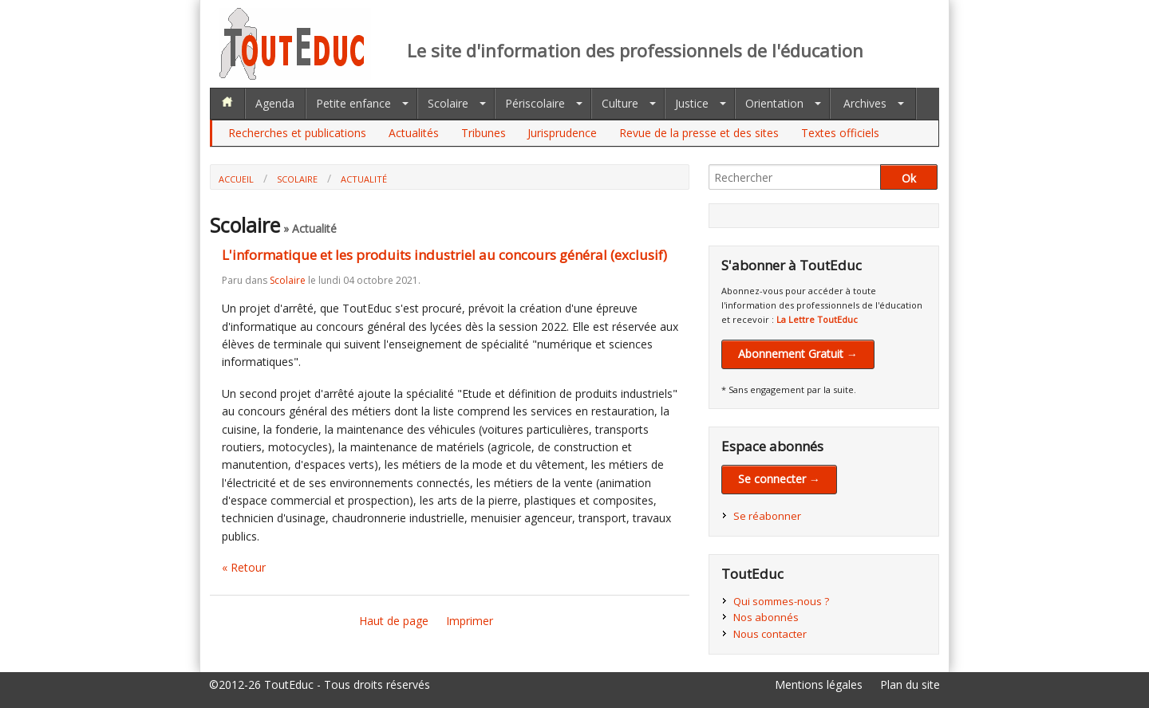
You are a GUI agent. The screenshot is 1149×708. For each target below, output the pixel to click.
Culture (620, 103)
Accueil (236, 179)
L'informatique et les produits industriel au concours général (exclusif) (444, 255)
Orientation (774, 103)
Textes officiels (840, 132)
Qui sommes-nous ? (781, 601)
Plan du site (910, 684)
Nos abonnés (766, 617)
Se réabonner (767, 516)
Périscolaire (535, 103)
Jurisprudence (562, 132)
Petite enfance (353, 103)
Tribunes (483, 132)
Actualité (364, 179)
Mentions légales (819, 684)
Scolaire (448, 103)
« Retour (244, 567)
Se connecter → (779, 478)
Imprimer (469, 620)
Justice (692, 103)
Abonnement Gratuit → (798, 353)
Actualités (414, 132)
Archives (864, 103)
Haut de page (393, 620)
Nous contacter (770, 634)
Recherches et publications (297, 132)
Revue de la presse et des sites (699, 132)
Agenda (274, 103)
